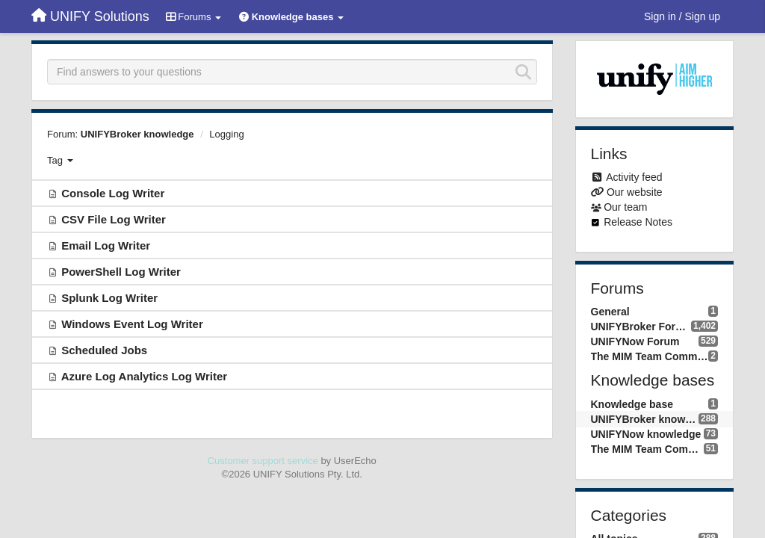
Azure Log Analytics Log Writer (144, 376)
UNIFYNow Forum (635, 341)
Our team (625, 207)
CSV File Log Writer (113, 219)
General (610, 312)
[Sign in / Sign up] (682, 16)
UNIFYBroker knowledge (137, 134)
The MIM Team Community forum (650, 356)
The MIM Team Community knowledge (647, 449)
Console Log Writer (112, 193)
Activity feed (634, 177)
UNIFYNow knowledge (646, 434)
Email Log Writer (105, 245)
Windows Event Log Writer (132, 324)
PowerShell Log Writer (121, 271)
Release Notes (638, 222)
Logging (226, 134)
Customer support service (263, 460)
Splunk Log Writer (109, 297)
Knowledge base (632, 404)
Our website (635, 192)
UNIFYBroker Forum (641, 327)
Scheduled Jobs (104, 350)
